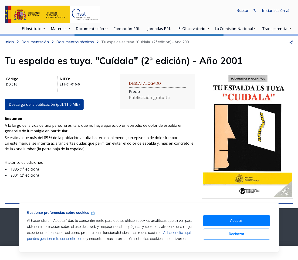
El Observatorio (191, 29)
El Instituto (31, 29)
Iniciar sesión (276, 10)
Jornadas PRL (159, 29)
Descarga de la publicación (44, 104)
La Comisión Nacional (234, 29)
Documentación (90, 29)
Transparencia (274, 29)
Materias (58, 29)
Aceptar (236, 220)
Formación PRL (126, 29)
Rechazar (236, 234)
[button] (291, 42)
